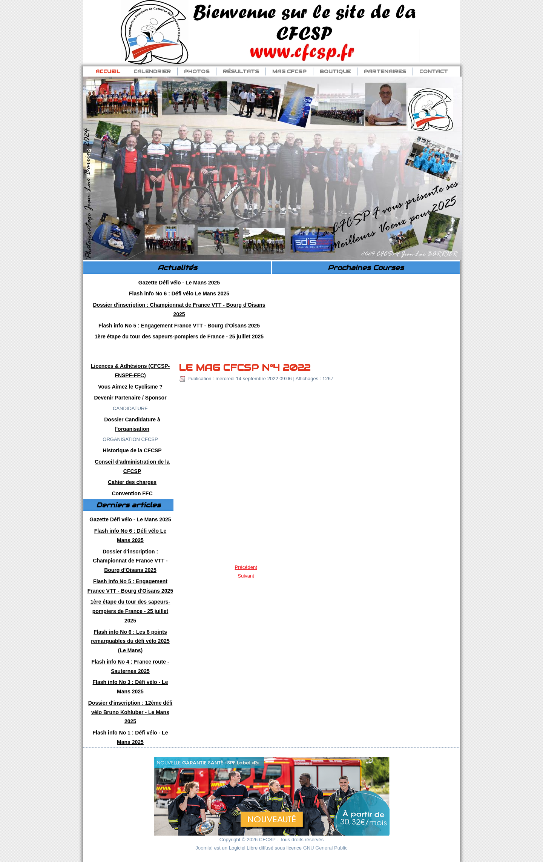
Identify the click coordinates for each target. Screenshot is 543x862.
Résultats (241, 71)
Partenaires (385, 71)
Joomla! (204, 848)
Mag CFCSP (289, 71)
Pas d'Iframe (366, 315)
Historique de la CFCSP (132, 450)
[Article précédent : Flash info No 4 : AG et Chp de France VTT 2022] (246, 567)
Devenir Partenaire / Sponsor (130, 398)
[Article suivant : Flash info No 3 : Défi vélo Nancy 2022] (246, 576)
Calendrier (152, 71)
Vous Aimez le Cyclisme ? (130, 387)
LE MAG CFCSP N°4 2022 (244, 367)
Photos (197, 71)
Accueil (107, 71)
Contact (433, 71)
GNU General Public (325, 848)
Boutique (335, 71)
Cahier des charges (132, 482)
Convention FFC (132, 493)
